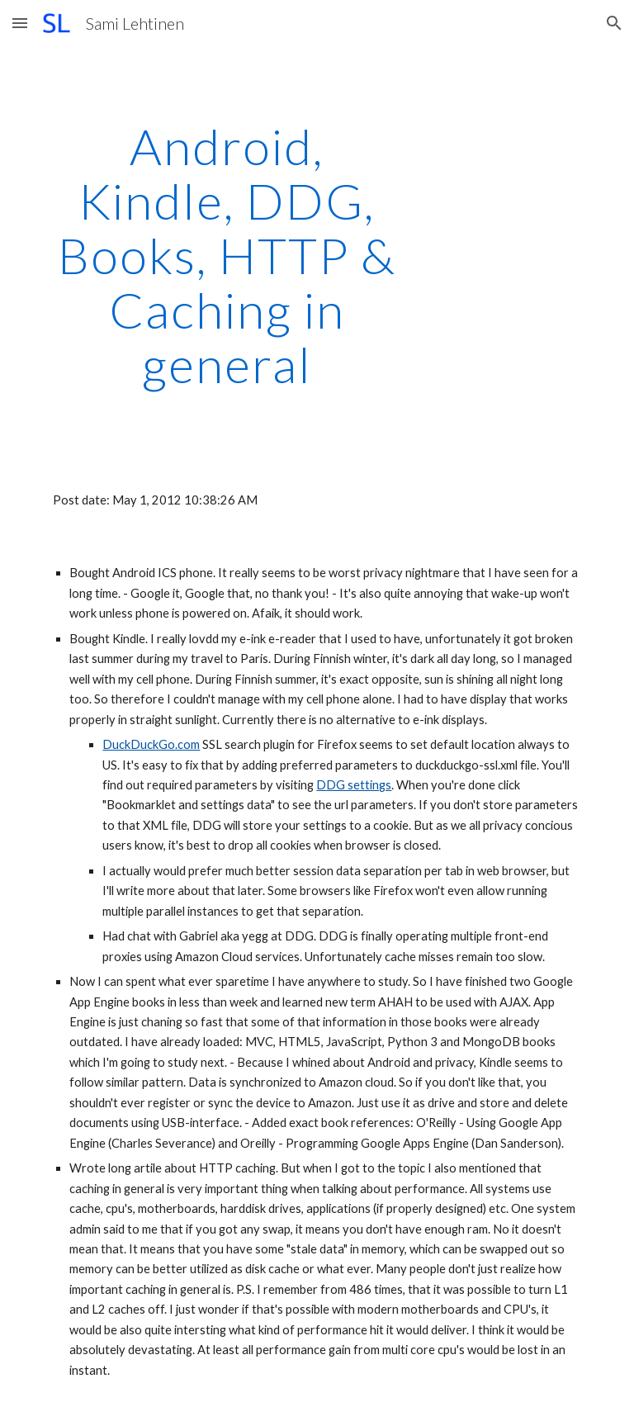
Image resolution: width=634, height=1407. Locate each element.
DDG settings (353, 785)
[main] (226, 255)
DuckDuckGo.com (151, 744)
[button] (20, 22)
